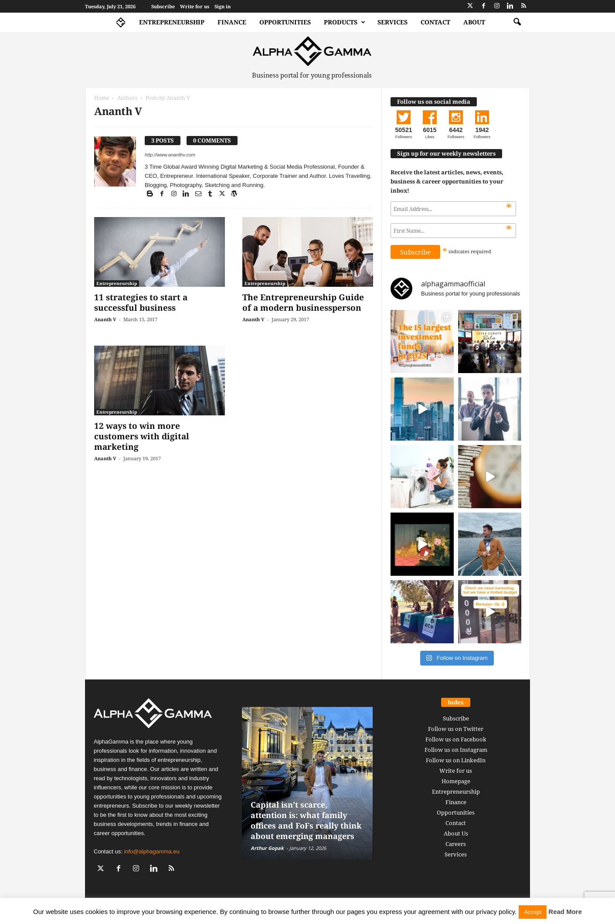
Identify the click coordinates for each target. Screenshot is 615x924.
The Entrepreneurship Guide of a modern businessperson (303, 302)
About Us (456, 833)
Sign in (222, 6)
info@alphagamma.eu (151, 851)
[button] (517, 22)
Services (392, 22)
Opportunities (285, 22)
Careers (455, 844)
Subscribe (163, 6)
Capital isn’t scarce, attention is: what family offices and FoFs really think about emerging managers (306, 820)
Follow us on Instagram (456, 750)
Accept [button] (532, 912)
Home (101, 98)
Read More (565, 911)
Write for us (194, 6)
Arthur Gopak (267, 848)
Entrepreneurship (171, 22)
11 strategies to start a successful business (140, 302)
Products (344, 22)
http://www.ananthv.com (170, 154)
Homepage (456, 781)
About (474, 22)
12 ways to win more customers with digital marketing (141, 436)
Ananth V (105, 319)
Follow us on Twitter (455, 729)
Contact (435, 22)
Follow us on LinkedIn (456, 760)
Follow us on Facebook (455, 739)
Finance (231, 22)
